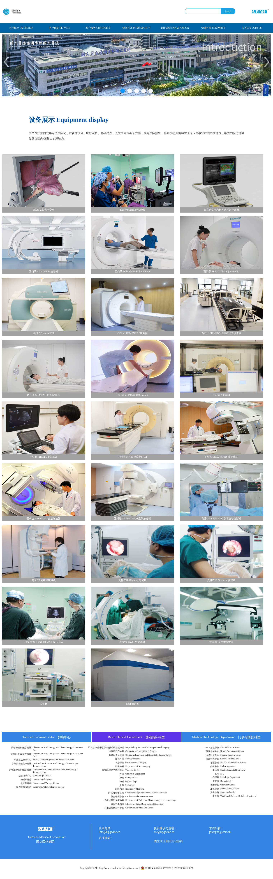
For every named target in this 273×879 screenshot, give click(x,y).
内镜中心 (214, 766)
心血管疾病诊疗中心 (114, 808)
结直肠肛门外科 (116, 751)
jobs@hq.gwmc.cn (220, 831)
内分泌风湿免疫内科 (114, 800)
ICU (217, 774)
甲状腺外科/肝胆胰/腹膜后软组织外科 (106, 747)
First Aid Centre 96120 (230, 747)
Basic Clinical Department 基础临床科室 (136, 737)
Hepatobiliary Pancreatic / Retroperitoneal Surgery (147, 747)
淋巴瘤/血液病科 (23, 787)
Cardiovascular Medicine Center (139, 807)
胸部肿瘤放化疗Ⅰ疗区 (21, 747)
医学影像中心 (212, 755)
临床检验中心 (212, 759)
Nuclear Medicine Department (233, 762)
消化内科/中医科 (116, 793)
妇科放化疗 (26, 779)
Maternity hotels (227, 792)
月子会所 (214, 792)
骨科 (122, 777)
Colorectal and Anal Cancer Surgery (141, 751)
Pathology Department (230, 777)
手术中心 (214, 785)
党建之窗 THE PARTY (213, 28)
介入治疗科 (26, 783)
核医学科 (214, 762)
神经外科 (119, 766)
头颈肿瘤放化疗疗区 (21, 763)
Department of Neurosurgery (137, 766)
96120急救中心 (212, 747)
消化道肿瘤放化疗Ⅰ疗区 (20, 769)
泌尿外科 (119, 759)
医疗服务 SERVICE (59, 28)
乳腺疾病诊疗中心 (22, 760)
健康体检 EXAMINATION (175, 28)
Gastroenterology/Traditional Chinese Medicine (146, 792)
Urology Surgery (132, 758)
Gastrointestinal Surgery (135, 762)
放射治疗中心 (24, 776)
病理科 (215, 777)
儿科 (122, 785)
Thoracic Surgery (132, 770)
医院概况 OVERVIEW (21, 28)
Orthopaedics (131, 777)
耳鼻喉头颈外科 (116, 755)
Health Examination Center (232, 751)
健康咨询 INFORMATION (136, 28)
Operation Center (227, 784)
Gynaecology (131, 781)
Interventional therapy (42, 779)
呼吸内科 (119, 789)
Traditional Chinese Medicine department (238, 796)
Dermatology (226, 781)
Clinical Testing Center (230, 758)
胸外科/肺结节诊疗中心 (113, 770)
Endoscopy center (228, 766)
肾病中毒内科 (117, 804)
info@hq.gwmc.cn (109, 831)
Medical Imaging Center (230, 755)
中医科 (215, 796)
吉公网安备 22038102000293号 (157, 868)
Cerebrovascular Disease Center (139, 796)
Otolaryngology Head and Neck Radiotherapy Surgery (148, 755)
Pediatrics (129, 785)
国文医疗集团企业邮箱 (168, 841)
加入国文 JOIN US (252, 28)
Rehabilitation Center (229, 788)
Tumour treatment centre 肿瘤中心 (46, 737)
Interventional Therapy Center (46, 783)
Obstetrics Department (135, 774)
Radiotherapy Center (42, 775)
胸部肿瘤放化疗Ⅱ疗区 (21, 753)
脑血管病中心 (117, 796)
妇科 (122, 781)
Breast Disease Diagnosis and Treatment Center (53, 759)
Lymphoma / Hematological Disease (48, 787)
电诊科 (215, 770)
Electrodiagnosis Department (233, 770)
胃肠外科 (119, 762)
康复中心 (214, 788)
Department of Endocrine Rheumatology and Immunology (150, 800)
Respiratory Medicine (134, 789)
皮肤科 (215, 781)
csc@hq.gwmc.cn (164, 831)
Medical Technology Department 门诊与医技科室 (226, 737)
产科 (122, 774)
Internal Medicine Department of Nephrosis (144, 804)
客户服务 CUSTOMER (98, 28)
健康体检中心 (212, 751)
